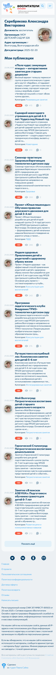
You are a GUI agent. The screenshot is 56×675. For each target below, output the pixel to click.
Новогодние (32, 144)
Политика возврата (10, 590)
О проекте (6, 569)
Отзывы (5, 595)
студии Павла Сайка (18, 667)
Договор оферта (9, 584)
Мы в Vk (23, 558)
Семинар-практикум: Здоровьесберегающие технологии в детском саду (32, 160)
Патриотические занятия (38, 432)
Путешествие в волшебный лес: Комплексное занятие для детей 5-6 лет (32, 356)
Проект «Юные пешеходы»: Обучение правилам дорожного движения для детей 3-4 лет (33, 209)
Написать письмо (9, 600)
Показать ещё (28, 543)
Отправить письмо (44, 558)
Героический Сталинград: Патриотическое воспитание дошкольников (33, 449)
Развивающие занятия (36, 99)
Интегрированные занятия (39, 384)
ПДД (28, 239)
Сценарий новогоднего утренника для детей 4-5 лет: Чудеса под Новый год (32, 116)
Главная (5, 564)
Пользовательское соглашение (16, 574)
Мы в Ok (33, 558)
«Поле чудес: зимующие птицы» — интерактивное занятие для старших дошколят (31, 70)
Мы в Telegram (12, 558)
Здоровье (30, 191)
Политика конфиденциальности (16, 579)
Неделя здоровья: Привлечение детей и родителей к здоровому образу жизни (30, 257)
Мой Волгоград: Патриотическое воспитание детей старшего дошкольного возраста (33, 402)
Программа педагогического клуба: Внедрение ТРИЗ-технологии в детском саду (32, 307)
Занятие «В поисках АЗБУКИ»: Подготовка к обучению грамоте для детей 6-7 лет (31, 495)
